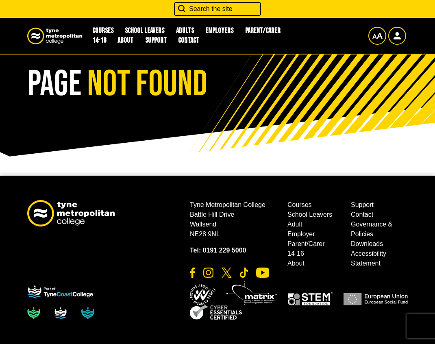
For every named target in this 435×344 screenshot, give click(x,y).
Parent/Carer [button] (263, 30)
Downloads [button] (367, 243)
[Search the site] (217, 9)
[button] (203, 294)
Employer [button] (301, 234)
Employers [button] (219, 30)
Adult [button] (294, 224)
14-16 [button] (99, 40)
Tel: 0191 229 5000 (218, 250)
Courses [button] (299, 204)
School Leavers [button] (309, 214)
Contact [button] (188, 40)
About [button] (125, 40)
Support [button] (156, 40)
